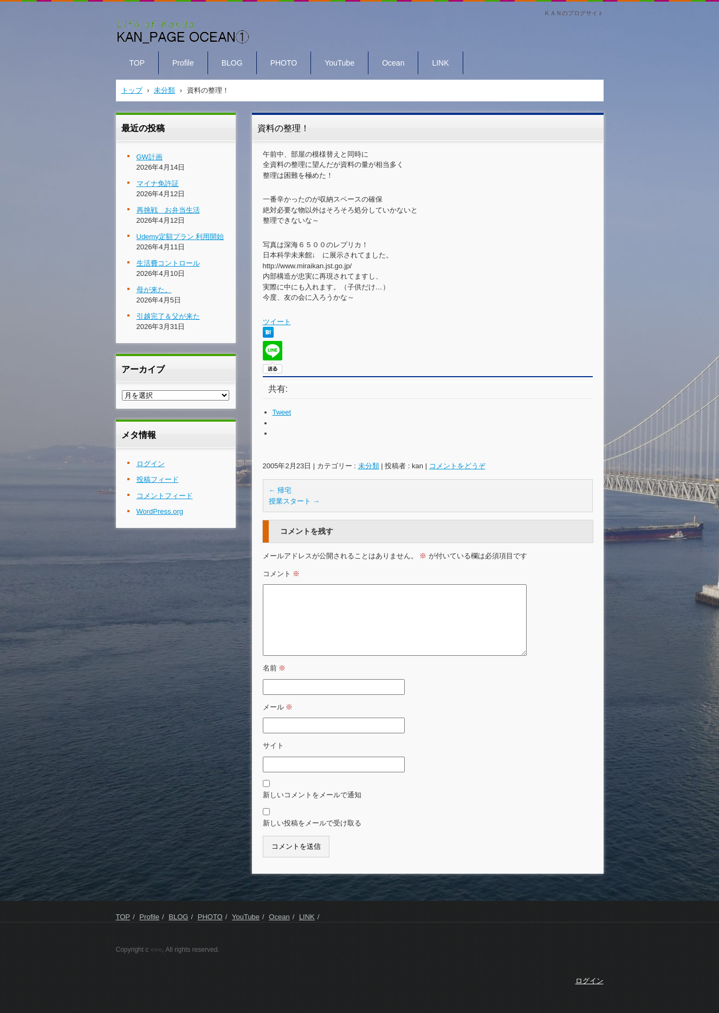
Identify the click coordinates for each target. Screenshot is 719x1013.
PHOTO (283, 63)
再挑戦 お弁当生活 (168, 210)
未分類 (368, 466)
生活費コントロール (168, 263)
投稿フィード (158, 479)
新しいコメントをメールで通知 (312, 795)
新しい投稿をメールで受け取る (312, 823)
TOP (137, 63)
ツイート (277, 322)
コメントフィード (165, 496)
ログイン (151, 464)
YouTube (339, 63)
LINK (440, 63)
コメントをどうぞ (457, 466)
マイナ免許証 (158, 183)
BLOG (232, 63)
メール (278, 707)
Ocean (393, 63)
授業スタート (294, 501)
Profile (183, 63)
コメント (281, 574)
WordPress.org (160, 511)
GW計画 (150, 157)
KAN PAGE (141, 53)
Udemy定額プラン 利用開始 (180, 237)
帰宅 (280, 490)
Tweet (282, 412)
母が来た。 (154, 290)
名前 (274, 668)
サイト (273, 745)
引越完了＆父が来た (168, 316)
